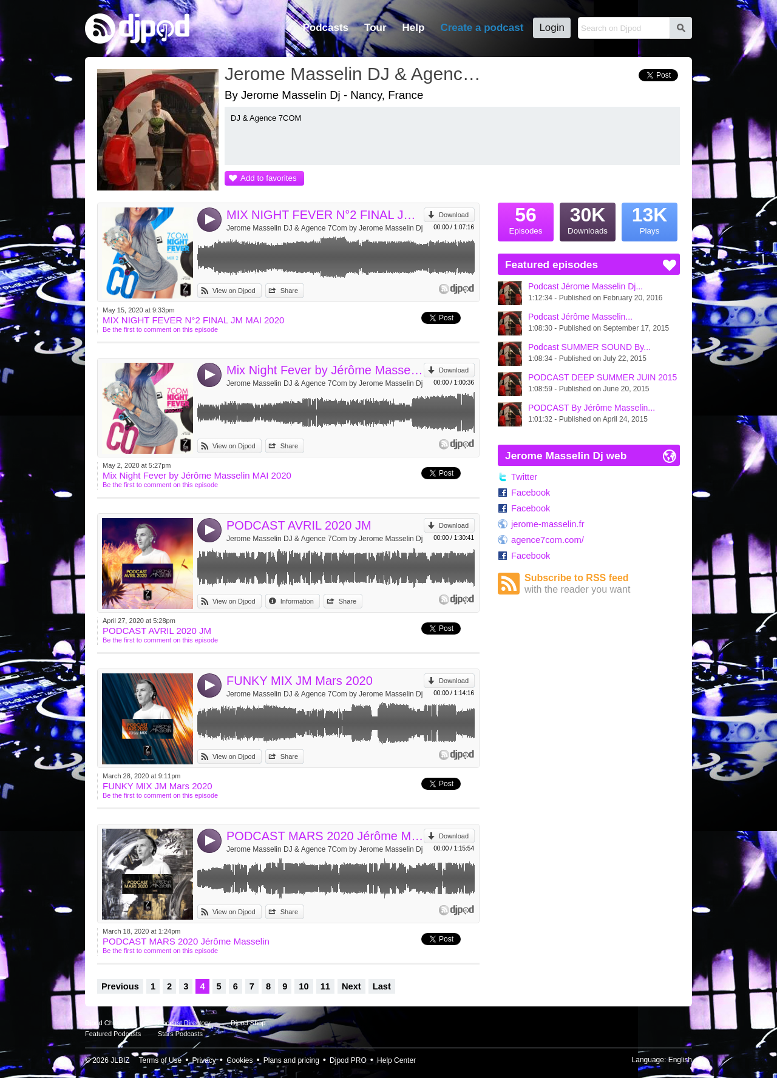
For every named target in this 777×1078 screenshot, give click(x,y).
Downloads (588, 219)
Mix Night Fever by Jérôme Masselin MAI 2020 (325, 370)
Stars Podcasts (180, 1033)
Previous (120, 986)
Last (382, 986)
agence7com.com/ (547, 540)
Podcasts (325, 27)
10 (303, 986)
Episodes (526, 219)
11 (325, 986)
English (680, 1060)
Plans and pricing (291, 1060)
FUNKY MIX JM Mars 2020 (299, 680)
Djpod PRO (348, 1060)
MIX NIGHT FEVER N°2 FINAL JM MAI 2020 (325, 214)
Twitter (524, 477)
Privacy (204, 1060)
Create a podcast (481, 27)
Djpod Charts (104, 1022)
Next (351, 986)
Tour (375, 27)
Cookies (239, 1060)
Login (552, 27)
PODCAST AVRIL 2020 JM (299, 525)
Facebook (530, 492)
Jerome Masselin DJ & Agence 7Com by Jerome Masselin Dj (324, 228)
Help (413, 27)
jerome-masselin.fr (548, 524)
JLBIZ (119, 1060)
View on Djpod (234, 290)
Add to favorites (268, 178)
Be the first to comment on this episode (160, 329)
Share (289, 290)
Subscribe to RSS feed (602, 584)
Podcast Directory (184, 1022)
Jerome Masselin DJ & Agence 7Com (355, 74)
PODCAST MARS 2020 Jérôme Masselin (325, 836)
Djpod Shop (248, 1022)
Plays (649, 219)
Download (454, 214)
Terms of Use (160, 1060)
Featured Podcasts (113, 1033)
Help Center (396, 1060)
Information (297, 601)
